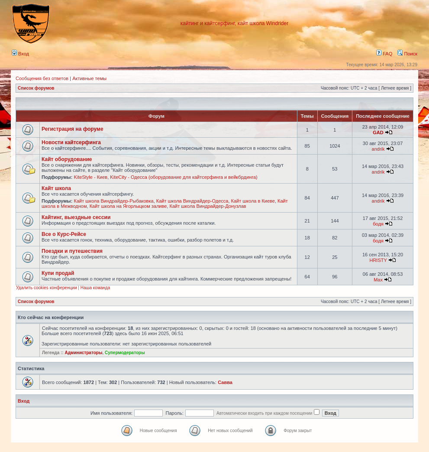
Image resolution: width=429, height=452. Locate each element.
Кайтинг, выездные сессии (76, 217)
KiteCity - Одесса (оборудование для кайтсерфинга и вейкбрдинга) (183, 177)
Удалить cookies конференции (46, 287)
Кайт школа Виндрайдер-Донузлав (207, 206)
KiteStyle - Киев (90, 177)
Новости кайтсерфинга (71, 142)
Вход (20, 53)
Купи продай (58, 273)
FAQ (384, 53)
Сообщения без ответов (42, 78)
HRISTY (378, 260)
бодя (378, 223)
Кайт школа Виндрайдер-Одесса (192, 200)
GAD (378, 132)
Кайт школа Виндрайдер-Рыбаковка (113, 200)
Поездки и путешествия (72, 251)
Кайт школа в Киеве (253, 200)
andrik (378, 149)
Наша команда (95, 287)
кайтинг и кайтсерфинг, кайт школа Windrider (234, 23)
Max (378, 279)
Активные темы (89, 78)
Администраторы (83, 352)
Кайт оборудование (67, 159)
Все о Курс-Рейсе (64, 234)
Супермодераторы (125, 352)
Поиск (407, 53)
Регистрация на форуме (72, 129)
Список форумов (36, 88)
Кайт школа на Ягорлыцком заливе (128, 206)
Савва (225, 382)
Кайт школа (56, 188)
